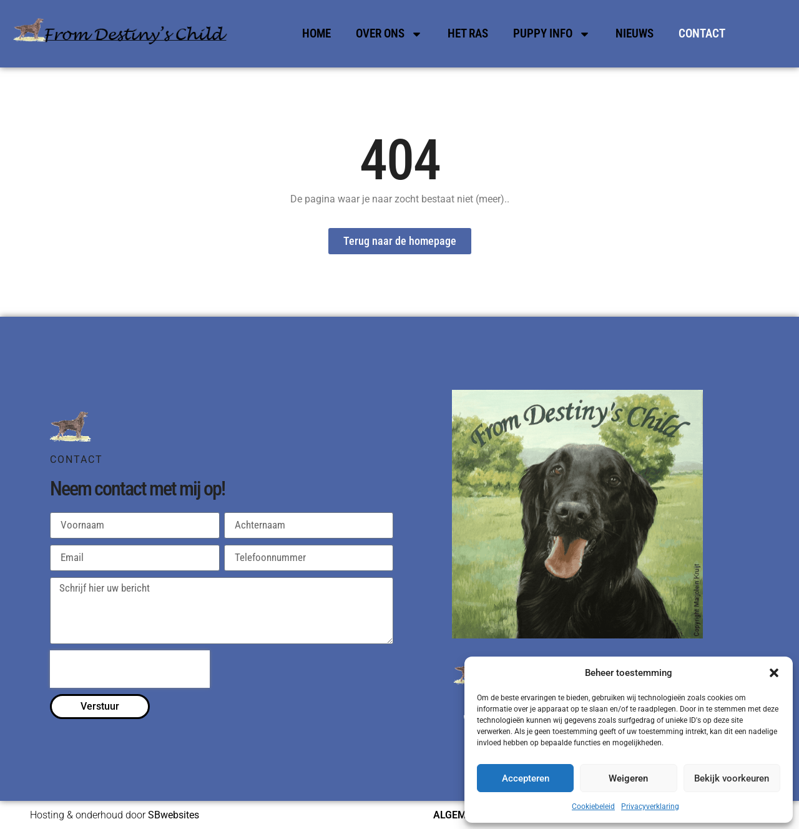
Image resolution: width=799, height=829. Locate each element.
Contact (702, 33)
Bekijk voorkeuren (731, 778)
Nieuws (634, 33)
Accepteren (525, 778)
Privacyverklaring (650, 806)
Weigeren (628, 778)
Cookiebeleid (593, 806)
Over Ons (389, 34)
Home (316, 33)
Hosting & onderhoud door (114, 815)
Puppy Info (552, 34)
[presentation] (130, 669)
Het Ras (468, 33)
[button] (774, 673)
